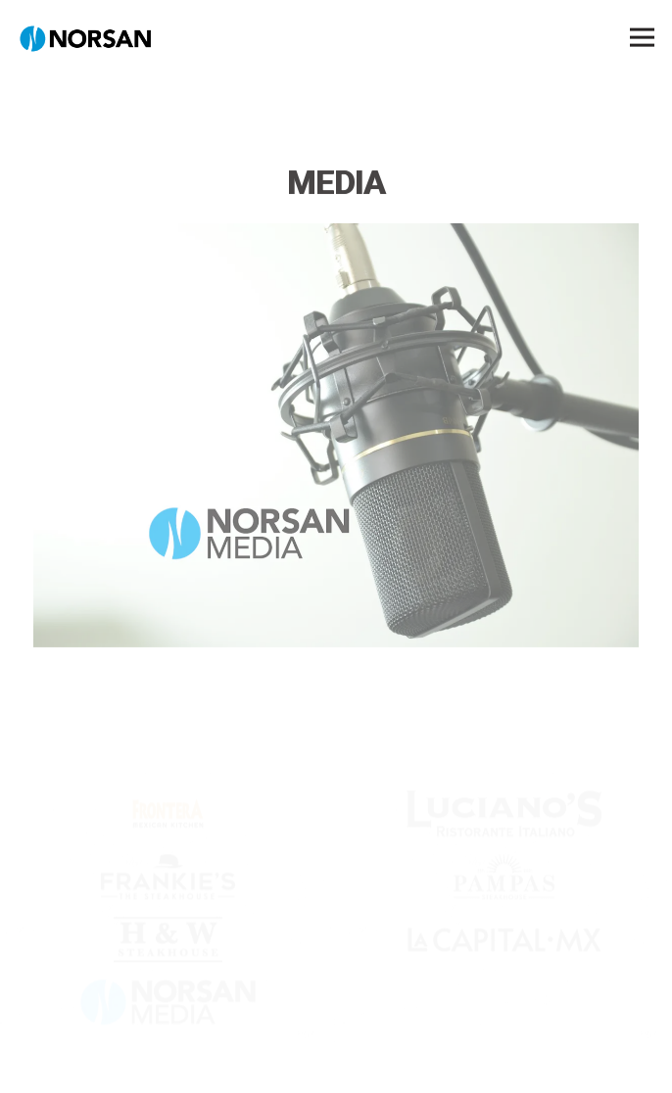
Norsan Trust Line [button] (336, 1066)
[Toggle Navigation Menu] (642, 38)
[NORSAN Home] (85, 37)
